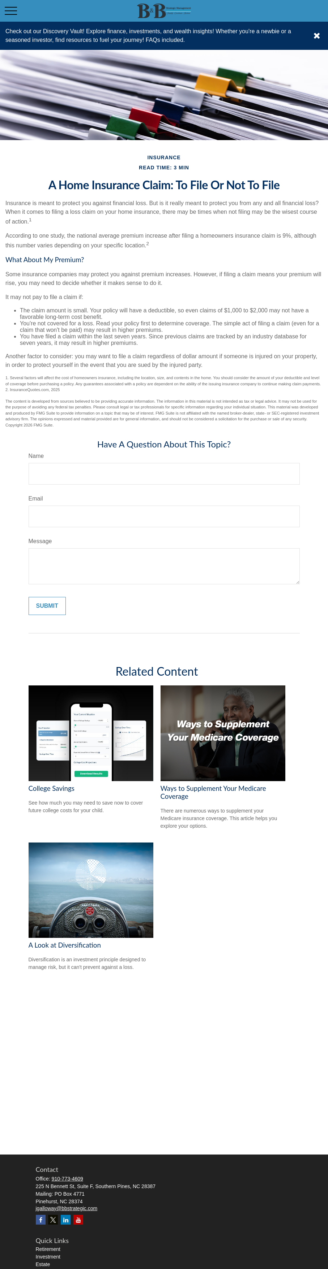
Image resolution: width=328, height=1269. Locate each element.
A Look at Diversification (65, 945)
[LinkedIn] (66, 1220)
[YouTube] (78, 1220)
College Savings (51, 788)
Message (40, 541)
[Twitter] (53, 1220)
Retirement (48, 1249)
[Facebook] (41, 1220)
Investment (48, 1257)
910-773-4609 (67, 1179)
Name (36, 456)
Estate (43, 1264)
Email (36, 498)
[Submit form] (47, 606)
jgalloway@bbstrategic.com (67, 1208)
